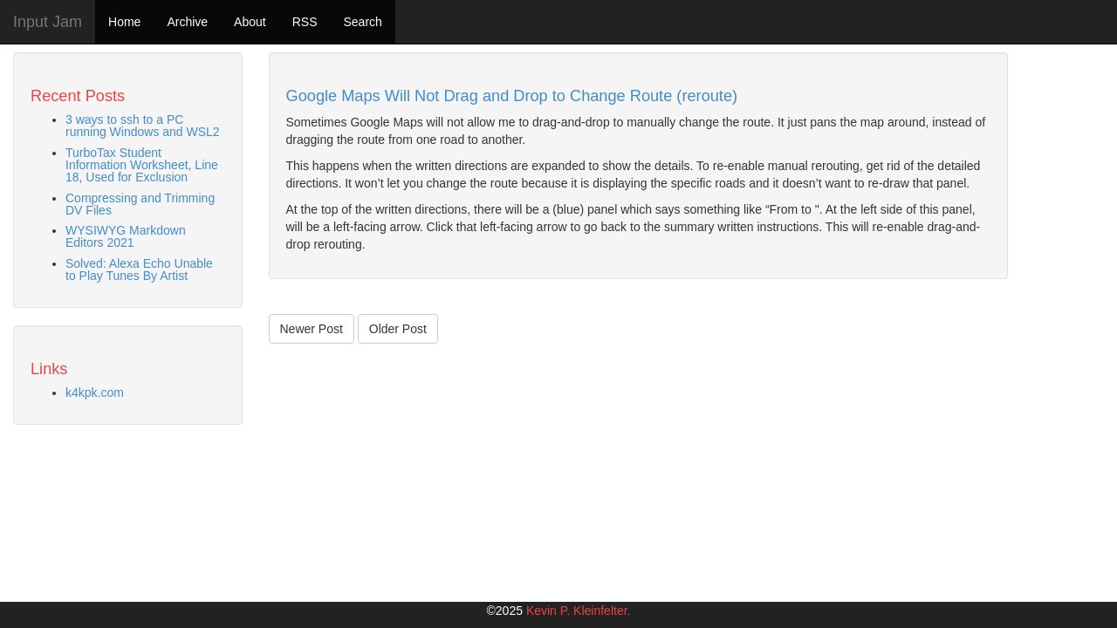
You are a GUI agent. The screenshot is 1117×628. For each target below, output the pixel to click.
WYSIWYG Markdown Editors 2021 (125, 236)
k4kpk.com (94, 392)
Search (362, 22)
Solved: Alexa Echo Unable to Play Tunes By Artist (139, 269)
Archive (187, 22)
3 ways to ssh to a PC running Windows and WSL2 (142, 126)
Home (124, 22)
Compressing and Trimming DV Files (140, 204)
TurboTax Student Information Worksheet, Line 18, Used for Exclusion (141, 165)
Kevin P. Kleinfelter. (578, 611)
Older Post (398, 329)
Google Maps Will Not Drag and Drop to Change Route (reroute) (512, 96)
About (250, 22)
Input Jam (47, 22)
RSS (305, 22)
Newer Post (311, 329)
